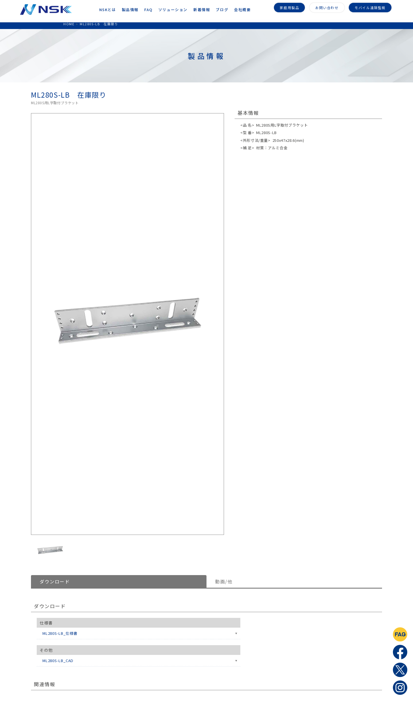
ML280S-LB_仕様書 (59, 633)
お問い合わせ (327, 6)
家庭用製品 (289, 6)
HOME (68, 24)
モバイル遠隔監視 (370, 6)
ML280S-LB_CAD (57, 660)
